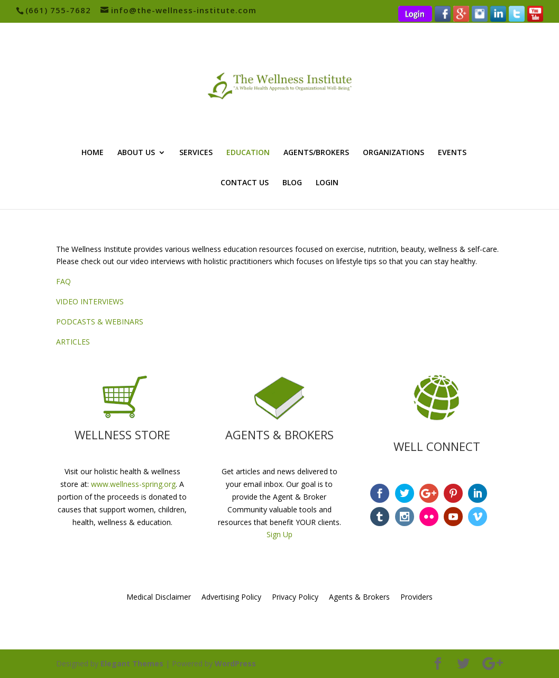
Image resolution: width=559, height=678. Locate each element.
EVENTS (452, 153)
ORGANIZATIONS (393, 153)
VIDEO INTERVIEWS (90, 301)
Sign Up (279, 534)
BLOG (292, 183)
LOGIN (327, 183)
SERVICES (196, 153)
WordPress (235, 663)
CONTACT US (245, 183)
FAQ (63, 281)
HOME (92, 153)
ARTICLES (73, 342)
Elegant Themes (131, 663)
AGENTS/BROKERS (316, 153)
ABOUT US (136, 153)
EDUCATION (248, 153)
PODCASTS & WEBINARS (99, 322)
